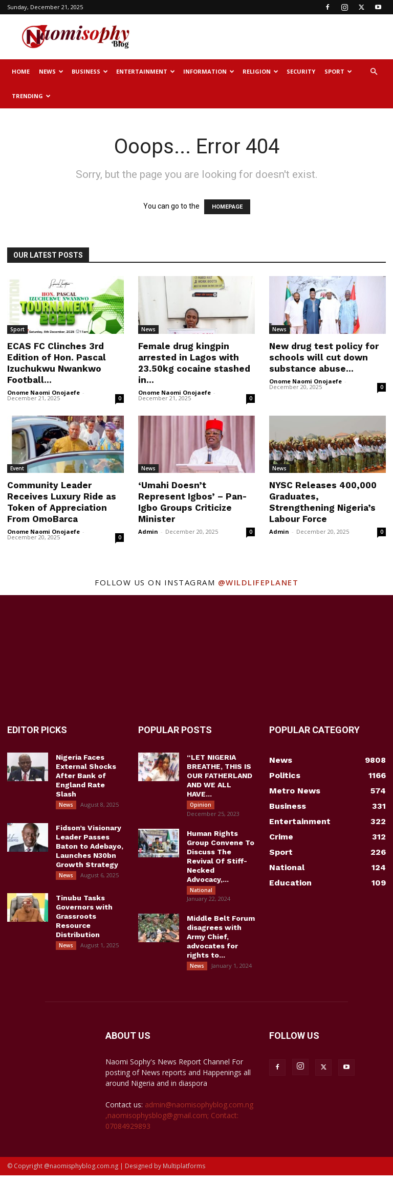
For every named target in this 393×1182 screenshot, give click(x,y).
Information (208, 71)
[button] (373, 72)
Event (17, 468)
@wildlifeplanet (258, 582)
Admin (148, 531)
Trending (31, 96)
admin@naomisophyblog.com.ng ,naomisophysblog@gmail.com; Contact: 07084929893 (179, 1122)
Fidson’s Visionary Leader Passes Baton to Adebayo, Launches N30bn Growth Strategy (89, 848)
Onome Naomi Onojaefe (43, 392)
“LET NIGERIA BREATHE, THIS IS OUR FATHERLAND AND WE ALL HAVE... (219, 775)
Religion (260, 71)
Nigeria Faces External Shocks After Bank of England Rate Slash (86, 775)
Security (301, 71)
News (51, 71)
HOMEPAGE (227, 206)
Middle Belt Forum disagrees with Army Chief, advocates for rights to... (221, 941)
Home (21, 71)
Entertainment (145, 71)
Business (90, 71)
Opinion (200, 804)
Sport (338, 71)
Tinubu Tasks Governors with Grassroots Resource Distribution (84, 920)
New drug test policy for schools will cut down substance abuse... (324, 357)
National (201, 892)
